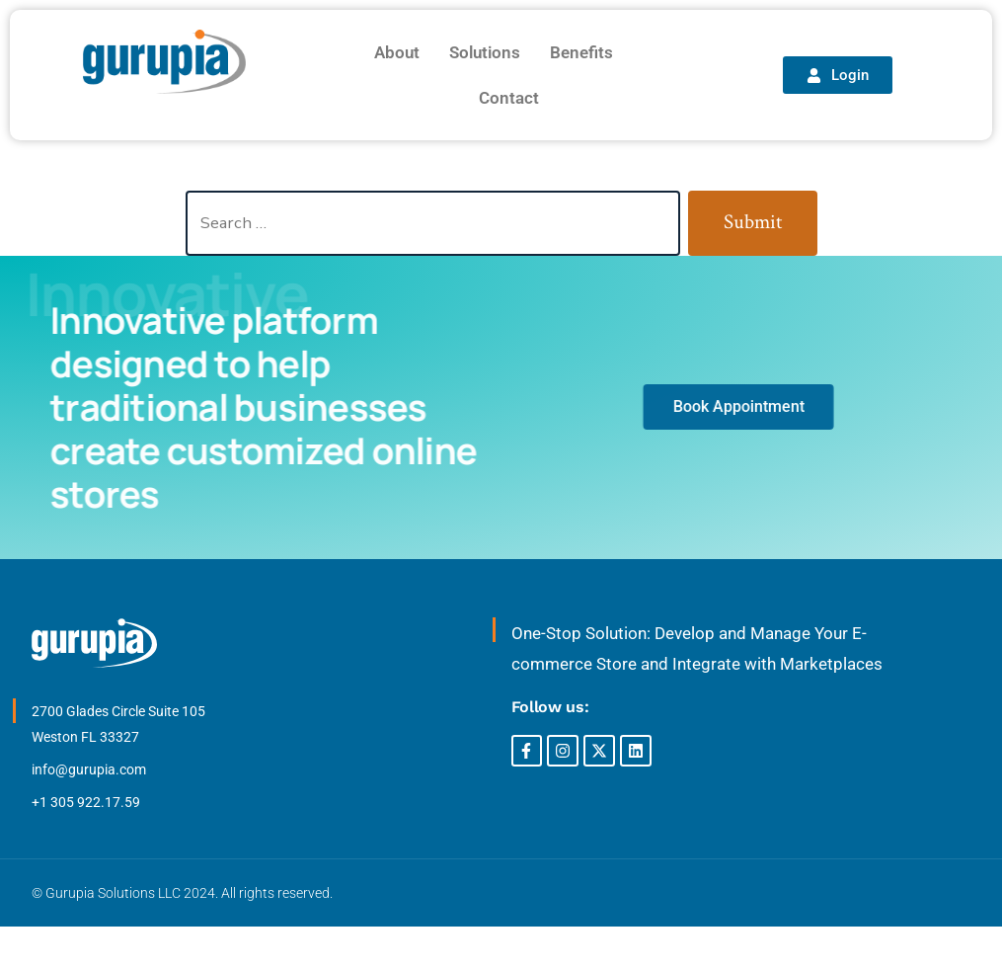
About (397, 52)
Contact (509, 98)
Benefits (581, 52)
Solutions (484, 52)
